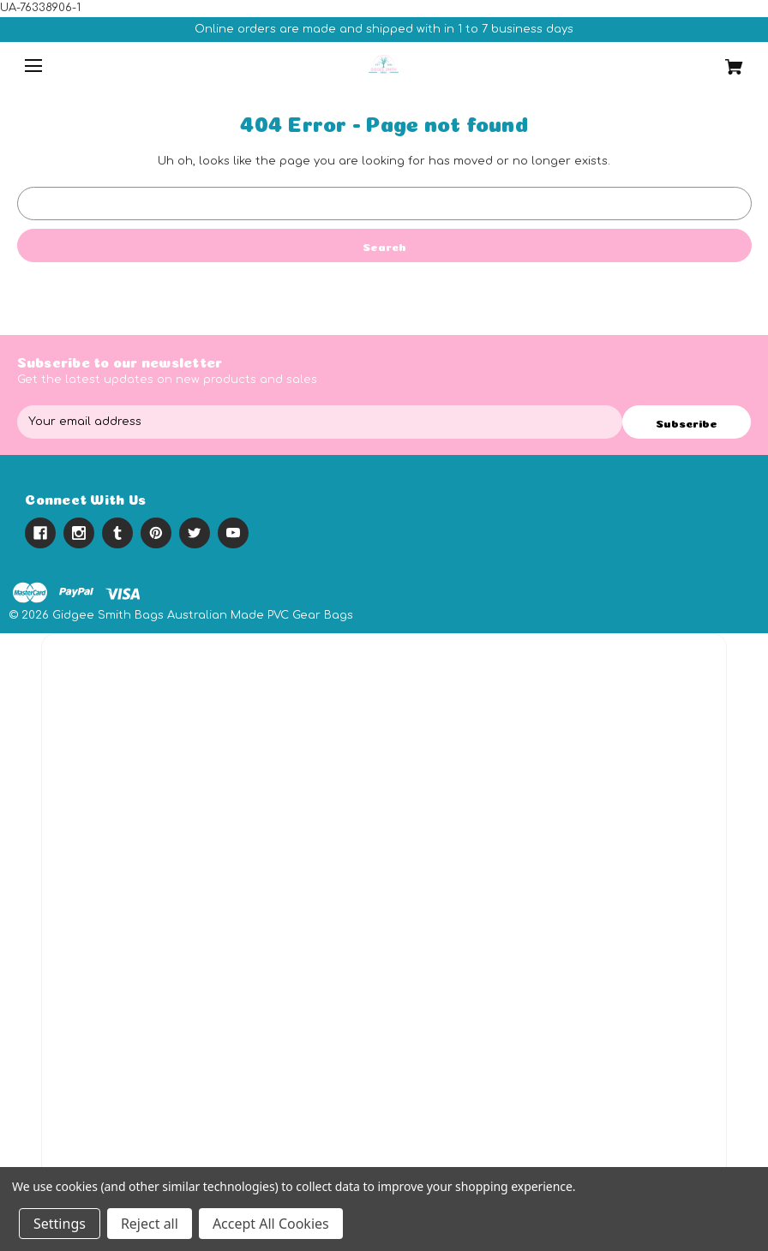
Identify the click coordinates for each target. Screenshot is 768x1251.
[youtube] (233, 533)
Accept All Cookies (271, 1223)
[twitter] (194, 533)
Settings (59, 1223)
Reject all (149, 1223)
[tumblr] (117, 533)
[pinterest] (156, 533)
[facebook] (40, 533)
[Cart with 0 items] (689, 61)
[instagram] (79, 533)
